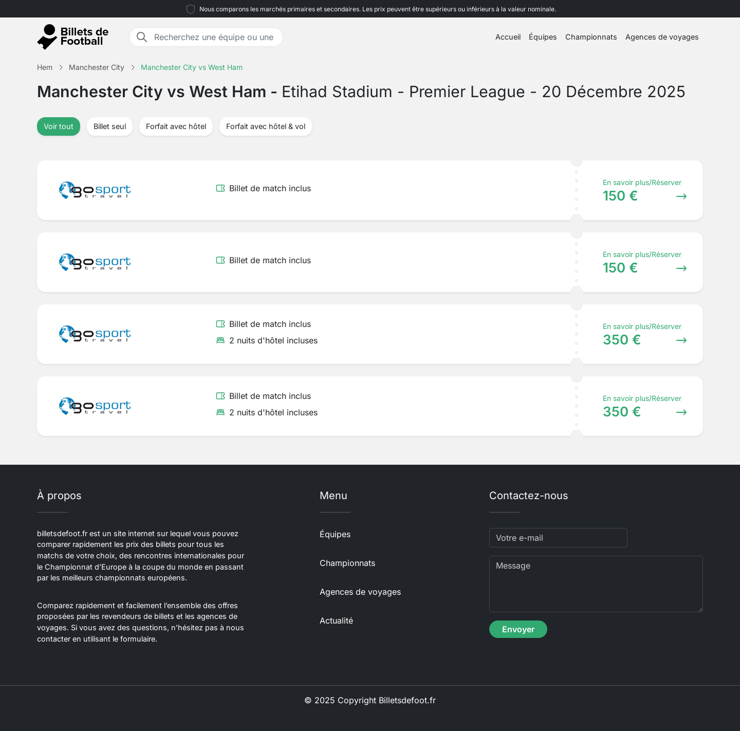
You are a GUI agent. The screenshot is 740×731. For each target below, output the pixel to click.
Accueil (508, 36)
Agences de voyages (662, 36)
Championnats (591, 36)
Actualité (336, 620)
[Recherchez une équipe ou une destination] (215, 37)
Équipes (543, 36)
